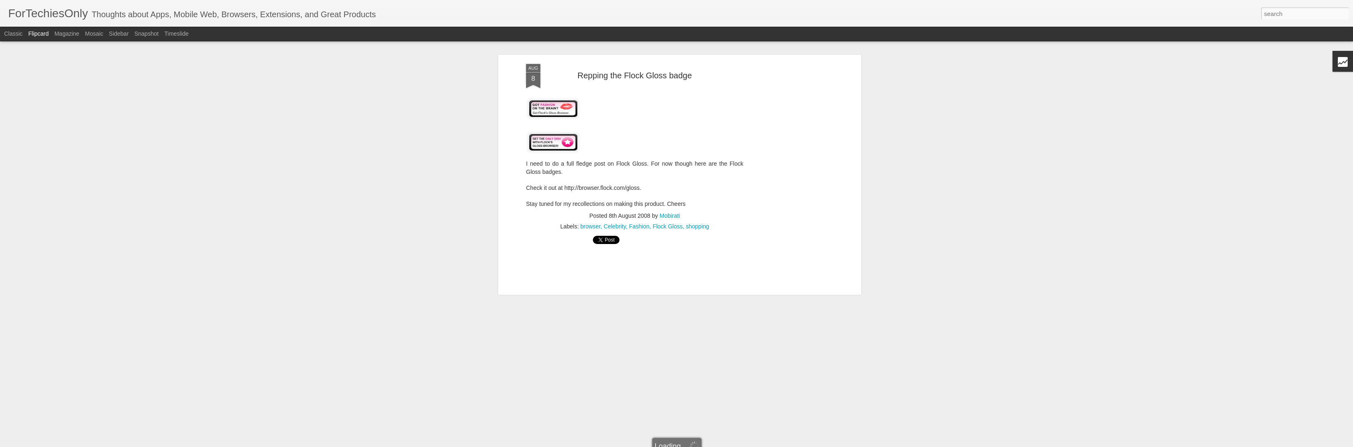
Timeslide (176, 33)
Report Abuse (763, 442)
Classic (13, 33)
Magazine (67, 33)
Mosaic (94, 33)
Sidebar (119, 33)
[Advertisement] (634, 71)
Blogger (739, 442)
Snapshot (146, 33)
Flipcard (38, 33)
